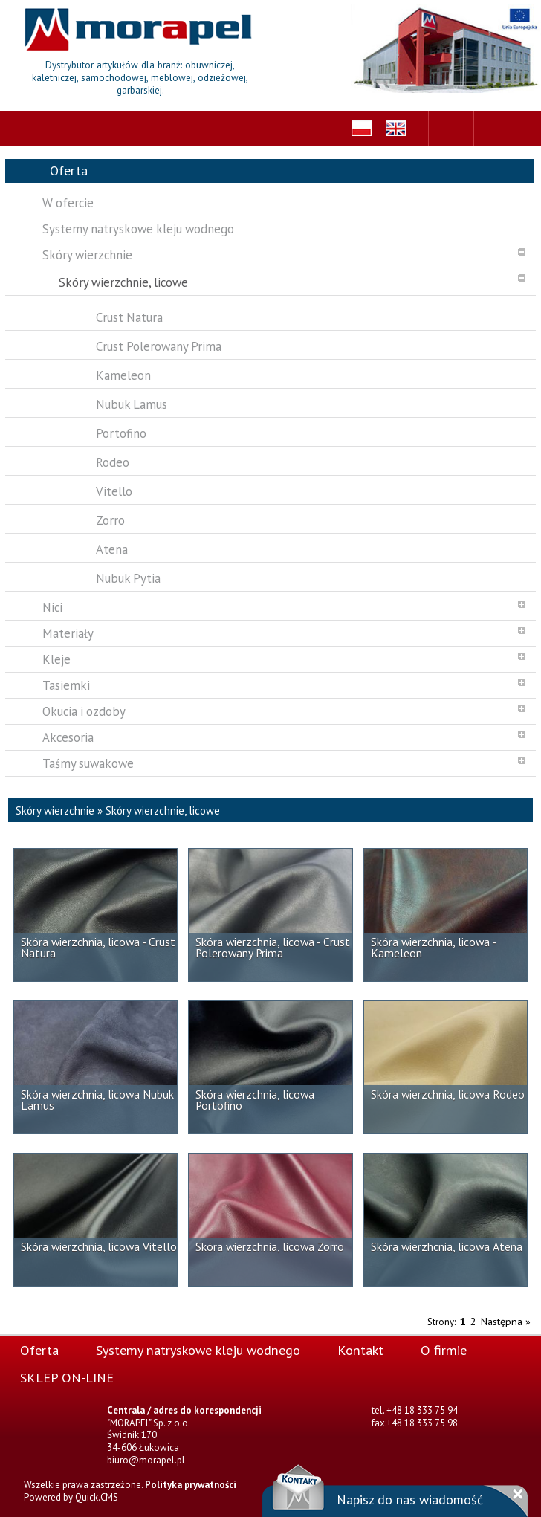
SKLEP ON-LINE (67, 1377)
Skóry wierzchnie (55, 810)
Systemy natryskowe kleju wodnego (198, 1350)
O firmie (444, 1350)
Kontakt (360, 1350)
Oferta (39, 1350)
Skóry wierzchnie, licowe (163, 810)
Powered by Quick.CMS (71, 1497)
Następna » (506, 1321)
